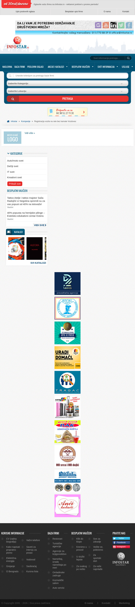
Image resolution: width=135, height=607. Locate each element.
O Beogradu (12, 571)
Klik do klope (79, 540)
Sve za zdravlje (97, 540)
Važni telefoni (33, 540)
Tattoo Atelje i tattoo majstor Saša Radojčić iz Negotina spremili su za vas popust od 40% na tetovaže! (26, 201)
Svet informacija (106, 66)
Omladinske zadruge (59, 574)
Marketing (124, 603)
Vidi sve (39, 225)
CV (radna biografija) (11, 540)
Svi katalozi (38, 263)
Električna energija (11, 559)
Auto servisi (58, 588)
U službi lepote (80, 558)
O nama (107, 11)
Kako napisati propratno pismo (13, 550)
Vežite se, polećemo (98, 548)
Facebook (119, 542)
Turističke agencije (57, 545)
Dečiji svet (12, 166)
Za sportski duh (97, 558)
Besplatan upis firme (74, 11)
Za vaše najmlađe (97, 567)
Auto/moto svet (15, 160)
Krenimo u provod (81, 548)
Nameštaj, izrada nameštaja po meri (59, 563)
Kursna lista (32, 571)
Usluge (125, 66)
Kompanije (25, 121)
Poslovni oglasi (35, 66)
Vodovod (30, 559)
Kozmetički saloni (58, 581)
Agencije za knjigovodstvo (59, 552)
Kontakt (125, 11)
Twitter (118, 538)
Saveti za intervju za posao (31, 550)
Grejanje (10, 566)
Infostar (14, 121)
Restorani (57, 538)
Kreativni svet (14, 177)
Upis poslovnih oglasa (25, 11)
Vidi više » (30, 133)
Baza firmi (19, 66)
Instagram (119, 547)
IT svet (10, 171)
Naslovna (7, 66)
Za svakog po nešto (81, 567)
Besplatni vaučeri (81, 66)
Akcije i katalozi (56, 66)
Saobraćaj (31, 566)
